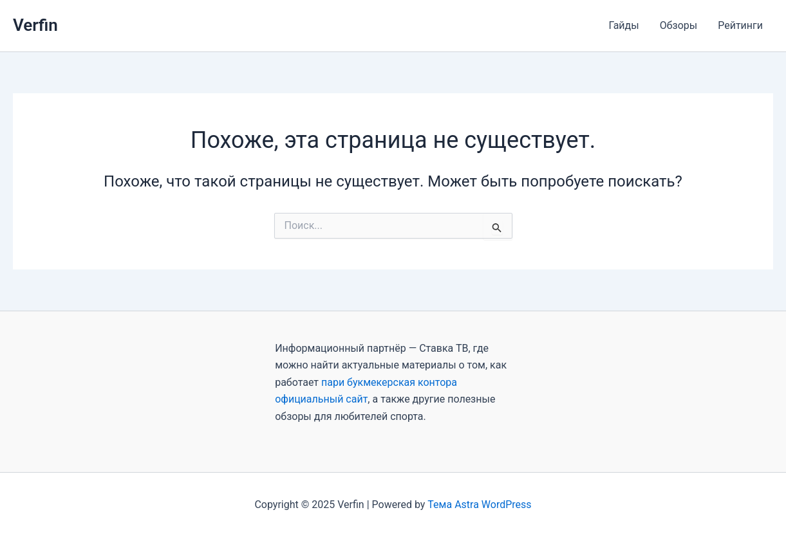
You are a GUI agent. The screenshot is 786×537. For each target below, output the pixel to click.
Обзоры (679, 25)
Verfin (35, 25)
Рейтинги (740, 25)
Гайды (623, 25)
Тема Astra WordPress (479, 504)
